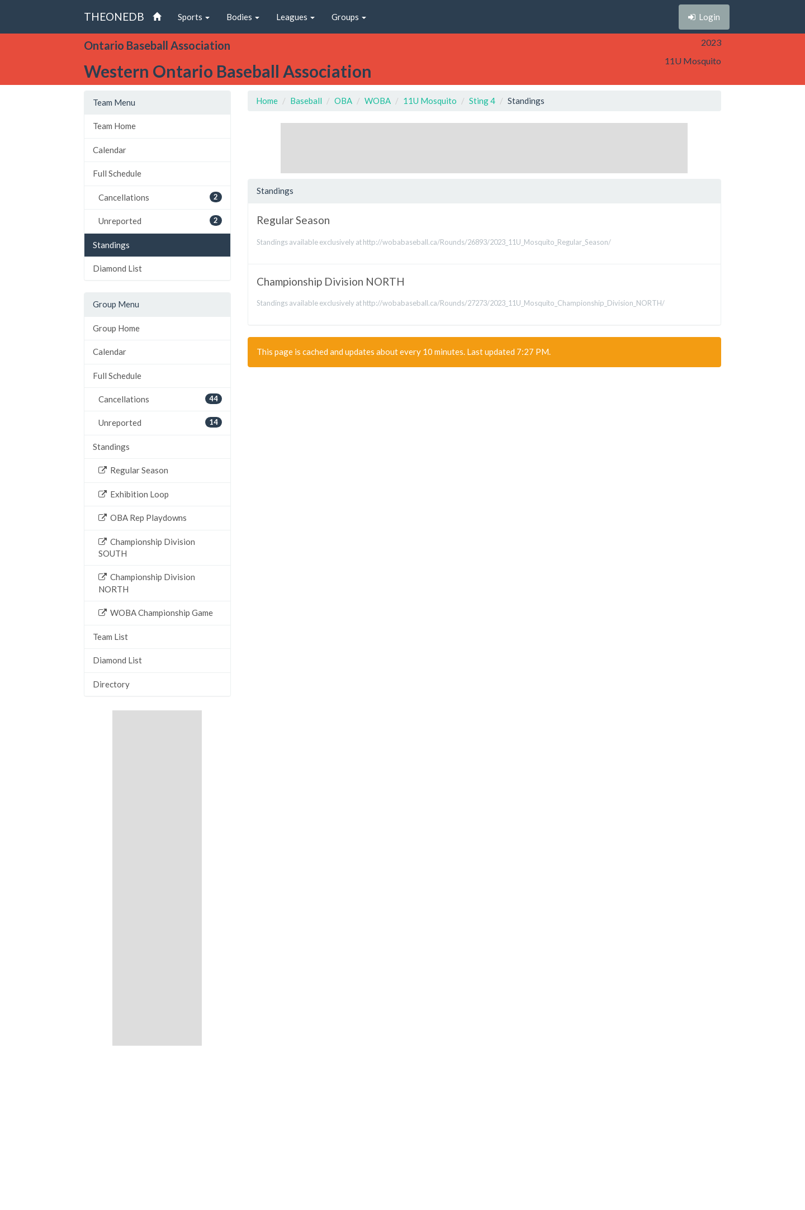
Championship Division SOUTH (146, 547)
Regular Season (133, 470)
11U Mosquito (430, 101)
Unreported (160, 220)
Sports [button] (194, 17)
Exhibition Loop (133, 494)
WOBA (377, 101)
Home (267, 101)
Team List (110, 637)
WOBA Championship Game (155, 613)
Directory (111, 684)
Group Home (116, 328)
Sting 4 (482, 101)
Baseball (306, 101)
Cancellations (160, 197)
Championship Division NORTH (146, 583)
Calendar (109, 150)
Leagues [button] (295, 17)
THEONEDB (114, 16)
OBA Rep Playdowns (142, 518)
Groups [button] (349, 17)
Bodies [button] (242, 17)
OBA (343, 101)
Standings (111, 245)
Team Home (114, 126)
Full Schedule (117, 173)
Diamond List (117, 268)
